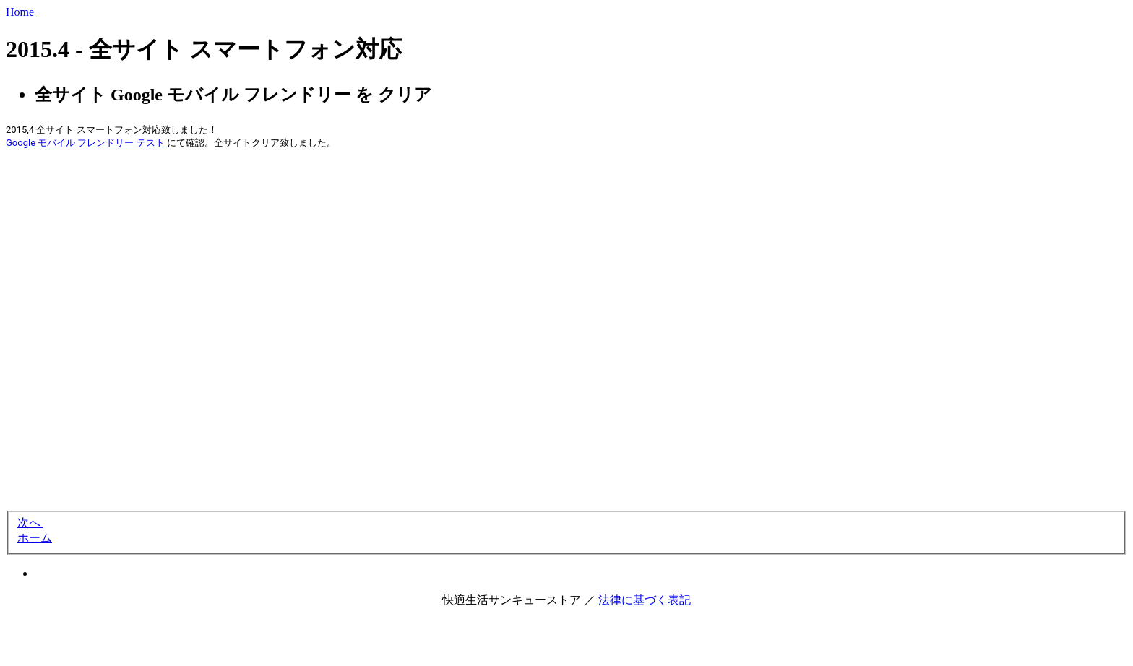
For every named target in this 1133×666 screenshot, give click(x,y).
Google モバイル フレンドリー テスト (85, 142)
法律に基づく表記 (644, 600)
